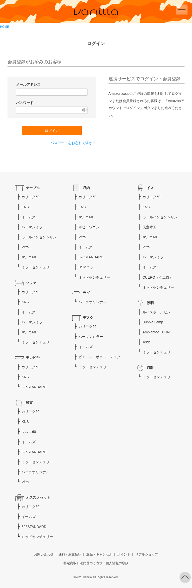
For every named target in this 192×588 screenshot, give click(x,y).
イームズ (29, 217)
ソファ (31, 283)
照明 (150, 303)
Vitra (25, 247)
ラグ (86, 293)
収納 (86, 188)
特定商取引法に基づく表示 (83, 563)
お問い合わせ (44, 554)
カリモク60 (31, 197)
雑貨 (29, 402)
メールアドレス (29, 85)
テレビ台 (33, 358)
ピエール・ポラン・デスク (99, 357)
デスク (88, 318)
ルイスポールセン (156, 312)
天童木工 (149, 227)
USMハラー (87, 267)
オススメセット (38, 497)
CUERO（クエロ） (157, 277)
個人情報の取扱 (117, 563)
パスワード (25, 103)
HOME (4, 27)
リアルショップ (146, 554)
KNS (25, 207)
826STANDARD (34, 387)
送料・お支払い (69, 554)
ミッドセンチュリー (37, 267)
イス (150, 188)
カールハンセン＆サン (39, 237)
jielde (146, 342)
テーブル (33, 188)
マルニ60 (29, 257)
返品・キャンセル (99, 554)
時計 (150, 368)
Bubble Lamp (152, 322)
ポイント (123, 554)
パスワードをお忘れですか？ (73, 143)
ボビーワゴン (89, 227)
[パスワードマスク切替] (83, 110)
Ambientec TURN (156, 332)
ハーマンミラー (34, 227)
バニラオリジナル (92, 302)
